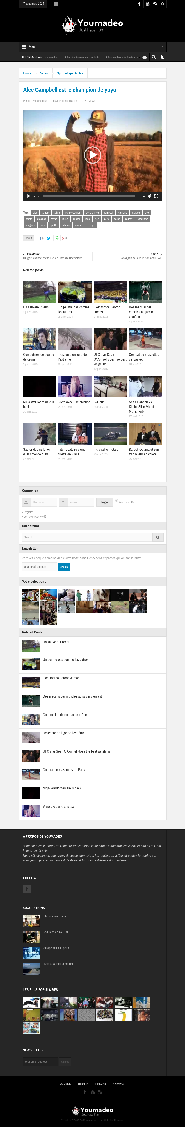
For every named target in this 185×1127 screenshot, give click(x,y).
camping (122, 212)
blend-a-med (92, 212)
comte (29, 219)
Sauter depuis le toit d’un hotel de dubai (36, 452)
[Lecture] (29, 196)
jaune (65, 219)
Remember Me (126, 502)
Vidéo (44, 73)
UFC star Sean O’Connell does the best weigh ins (110, 359)
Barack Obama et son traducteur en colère (144, 452)
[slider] (89, 196)
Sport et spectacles (70, 73)
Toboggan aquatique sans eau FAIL (127, 256)
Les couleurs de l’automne (129, 57)
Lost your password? (35, 517)
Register (28, 512)
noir (97, 219)
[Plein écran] (156, 196)
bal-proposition (72, 212)
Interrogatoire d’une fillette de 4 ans (71, 452)
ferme (54, 219)
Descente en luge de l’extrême (64, 733)
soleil (42, 225)
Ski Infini (99, 402)
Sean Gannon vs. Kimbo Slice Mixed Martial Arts (141, 407)
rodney (128, 219)
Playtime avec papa (55, 916)
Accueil (65, 1083)
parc (106, 219)
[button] (92, 155)
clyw (147, 212)
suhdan (66, 225)
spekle (53, 225)
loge (87, 219)
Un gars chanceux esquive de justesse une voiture (57, 256)
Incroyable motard (106, 449)
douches (41, 219)
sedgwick (30, 225)
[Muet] (149, 196)
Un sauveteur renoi (36, 307)
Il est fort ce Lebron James (61, 678)
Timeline (100, 1083)
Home (27, 73)
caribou (136, 212)
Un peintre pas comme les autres (65, 659)
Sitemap (83, 1083)
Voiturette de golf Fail (55, 932)
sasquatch (143, 219)
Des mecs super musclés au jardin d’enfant (141, 312)
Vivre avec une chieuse (74, 402)
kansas (76, 219)
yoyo (92, 225)
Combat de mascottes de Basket (65, 770)
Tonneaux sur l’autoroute (58, 964)
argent (45, 212)
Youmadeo (30, 846)
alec (35, 212)
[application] (92, 155)
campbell (108, 212)
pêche (117, 219)
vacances (79, 225)
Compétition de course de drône (65, 715)
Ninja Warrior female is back (62, 788)
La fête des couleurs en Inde (89, 57)
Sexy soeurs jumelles (52, 57)
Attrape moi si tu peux (56, 948)
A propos (119, 1083)
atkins (57, 212)
